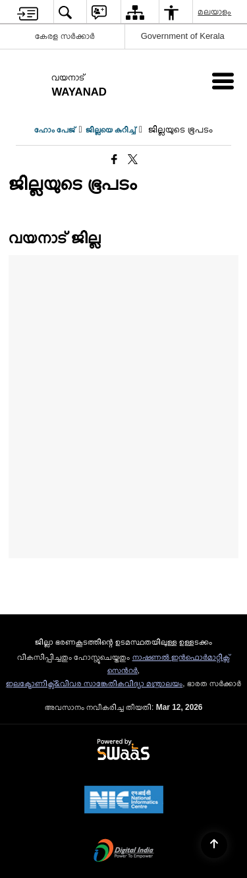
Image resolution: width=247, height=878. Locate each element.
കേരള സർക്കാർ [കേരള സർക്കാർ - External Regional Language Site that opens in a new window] (65, 36)
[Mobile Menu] (222, 80)
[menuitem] (27, 12)
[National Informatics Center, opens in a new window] (123, 801)
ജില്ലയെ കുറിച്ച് (111, 129)
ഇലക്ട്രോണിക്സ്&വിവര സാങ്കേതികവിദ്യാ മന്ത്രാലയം (94, 683)
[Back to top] (214, 845)
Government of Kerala (183, 36)
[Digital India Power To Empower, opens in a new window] (124, 851)
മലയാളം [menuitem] (215, 11)
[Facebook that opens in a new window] (114, 160)
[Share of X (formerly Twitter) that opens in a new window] (132, 160)
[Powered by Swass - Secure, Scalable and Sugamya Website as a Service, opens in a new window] (123, 750)
